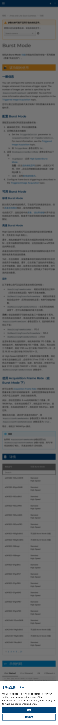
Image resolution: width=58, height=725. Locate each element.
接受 (29, 709)
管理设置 (29, 717)
